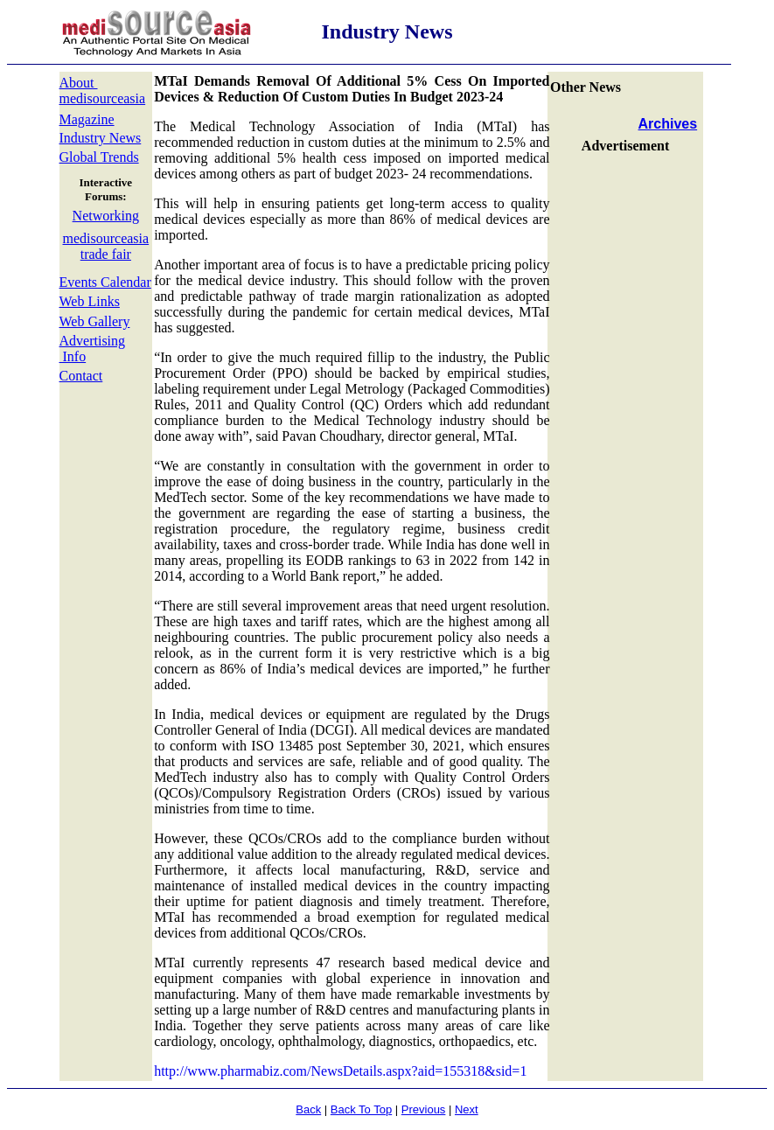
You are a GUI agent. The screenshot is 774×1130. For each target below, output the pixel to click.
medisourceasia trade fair (106, 246)
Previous (423, 1109)
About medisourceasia (102, 90)
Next (466, 1109)
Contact (81, 375)
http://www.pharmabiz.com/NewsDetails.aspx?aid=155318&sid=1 (340, 1071)
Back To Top (361, 1109)
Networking (106, 215)
